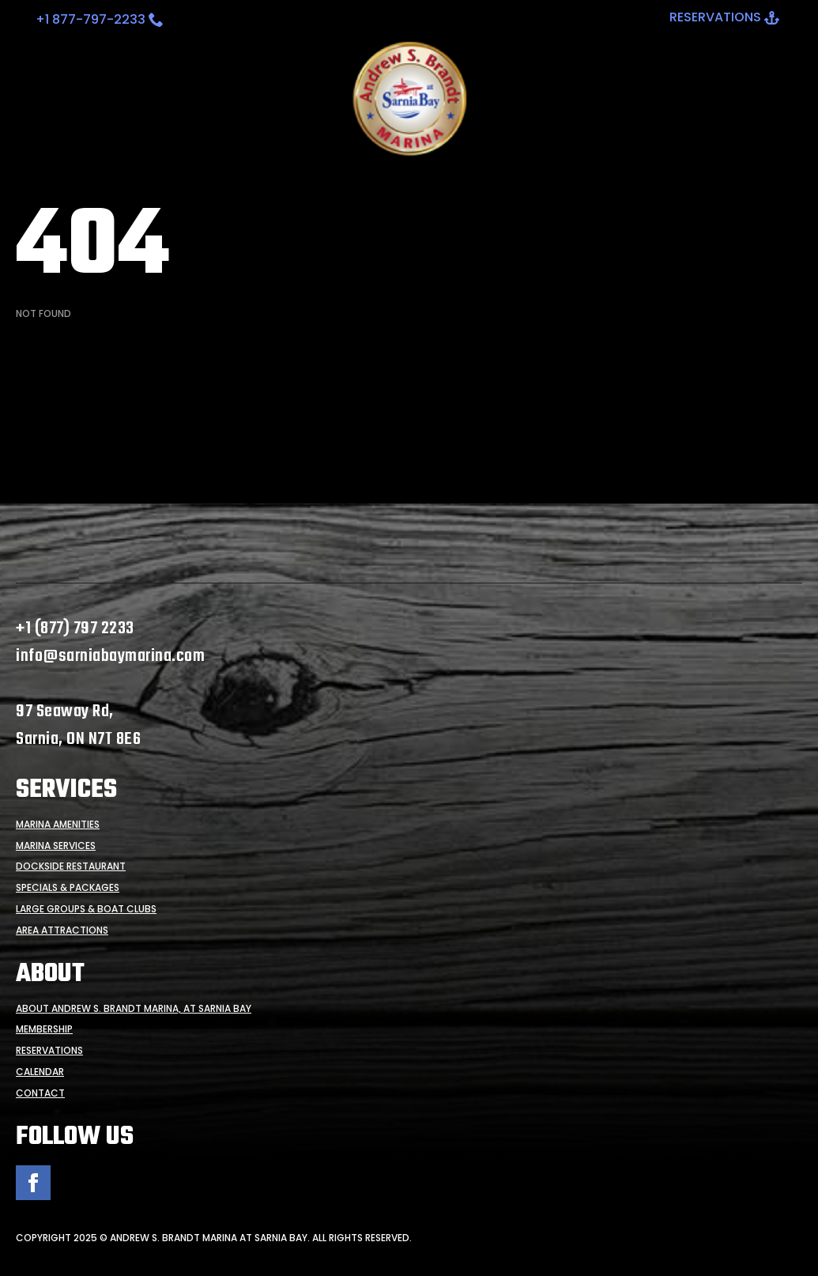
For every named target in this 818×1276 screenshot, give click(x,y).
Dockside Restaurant (71, 866)
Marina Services (56, 846)
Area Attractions (62, 930)
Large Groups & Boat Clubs (86, 909)
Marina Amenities (58, 824)
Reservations (49, 1050)
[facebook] (33, 1182)
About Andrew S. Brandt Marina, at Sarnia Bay (133, 1008)
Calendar (40, 1072)
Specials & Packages (67, 887)
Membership (44, 1029)
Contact (40, 1093)
